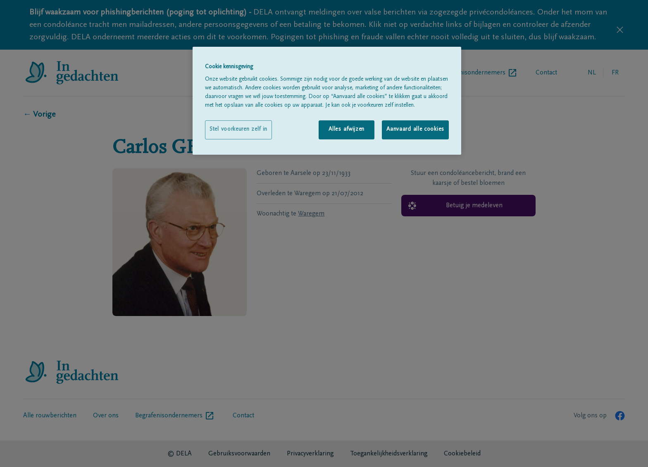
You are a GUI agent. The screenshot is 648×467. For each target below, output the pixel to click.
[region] (327, 101)
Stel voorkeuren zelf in (238, 129)
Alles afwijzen (346, 129)
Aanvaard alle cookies (415, 129)
